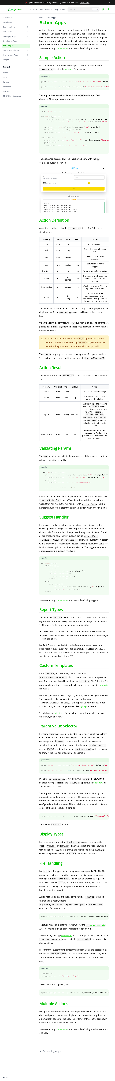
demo (64, 48)
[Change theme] (16, 1077)
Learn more (85, 2)
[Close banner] (109, 2)
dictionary (98, 782)
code (58, 48)
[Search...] (83, 9)
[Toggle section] (27, 27)
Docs (41, 17)
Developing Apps (50, 1051)
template (104, 685)
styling (83, 706)
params (69, 69)
